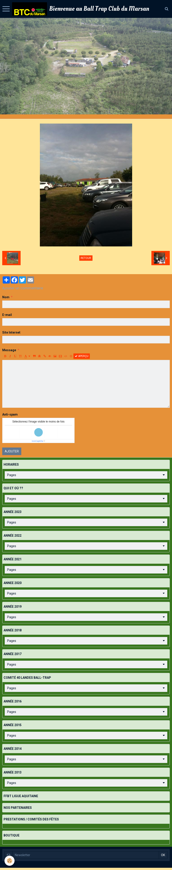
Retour (86, 258)
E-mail (7, 315)
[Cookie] (9, 861)
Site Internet (11, 332)
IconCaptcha (37, 441)
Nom (5, 297)
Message (9, 350)
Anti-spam (10, 414)
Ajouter (12, 451)
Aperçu (81, 356)
